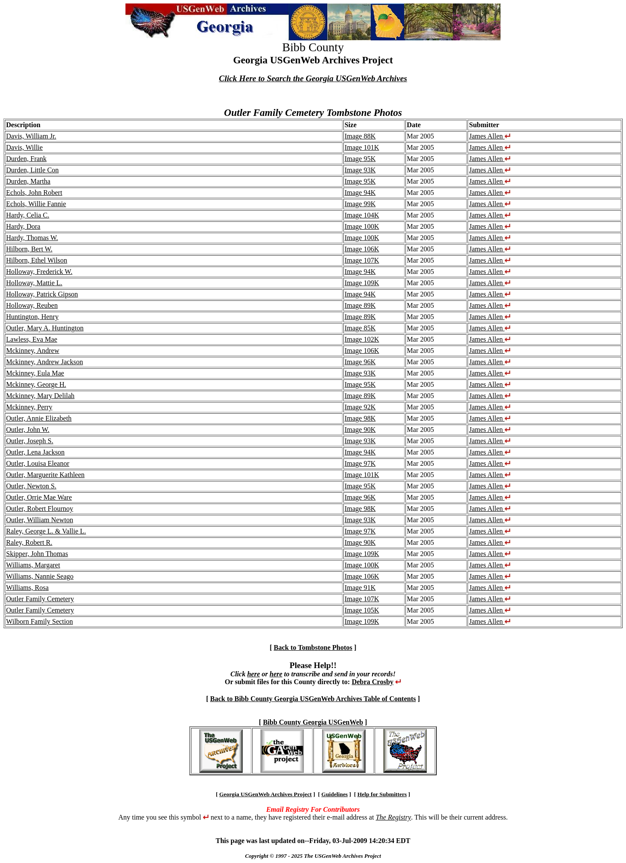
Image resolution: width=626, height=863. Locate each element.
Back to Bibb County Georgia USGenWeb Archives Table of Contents (313, 698)
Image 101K (362, 147)
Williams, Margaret (33, 565)
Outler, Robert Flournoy (39, 508)
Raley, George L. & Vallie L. (46, 531)
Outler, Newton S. (31, 486)
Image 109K (362, 283)
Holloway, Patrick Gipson (42, 294)
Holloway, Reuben (32, 305)
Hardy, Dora (23, 226)
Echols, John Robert (34, 192)
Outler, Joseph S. (29, 441)
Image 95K (360, 158)
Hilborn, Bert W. (29, 249)
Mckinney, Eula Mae (35, 373)
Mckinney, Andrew (32, 350)
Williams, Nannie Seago (39, 576)
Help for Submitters (382, 794)
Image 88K (360, 136)
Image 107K (362, 260)
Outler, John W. (27, 429)
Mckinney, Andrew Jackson (44, 362)
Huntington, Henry (32, 316)
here (253, 674)
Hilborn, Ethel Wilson (36, 260)
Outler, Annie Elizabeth (39, 418)
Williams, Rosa (27, 587)
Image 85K (360, 328)
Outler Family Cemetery (40, 599)
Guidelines (334, 794)
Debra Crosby (372, 681)
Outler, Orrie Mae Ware (39, 497)
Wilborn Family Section (39, 621)
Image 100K (362, 226)
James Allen (490, 136)
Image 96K (360, 362)
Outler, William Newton (39, 520)
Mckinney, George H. (36, 384)
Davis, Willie (24, 147)
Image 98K (360, 418)
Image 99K (360, 204)
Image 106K (362, 249)
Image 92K (360, 407)
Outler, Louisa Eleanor (37, 463)
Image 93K (360, 170)
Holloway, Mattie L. (34, 283)
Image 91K (360, 587)
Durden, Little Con (32, 170)
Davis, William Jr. (31, 136)
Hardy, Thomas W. (32, 237)
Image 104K (362, 215)
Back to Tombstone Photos (313, 647)
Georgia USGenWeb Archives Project (265, 794)
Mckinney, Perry (29, 407)
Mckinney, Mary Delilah (40, 395)
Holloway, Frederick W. (39, 271)
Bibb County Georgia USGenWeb (313, 722)
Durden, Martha (28, 181)
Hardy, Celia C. (27, 215)
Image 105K (362, 610)
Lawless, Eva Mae (31, 339)
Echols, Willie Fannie (36, 204)
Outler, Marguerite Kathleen (45, 474)
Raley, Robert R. (29, 542)
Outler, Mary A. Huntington (44, 328)
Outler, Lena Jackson (35, 452)
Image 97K (360, 463)
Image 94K (360, 192)
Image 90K (360, 429)
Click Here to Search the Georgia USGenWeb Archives (313, 78)
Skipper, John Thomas (37, 553)
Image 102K (362, 339)
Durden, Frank (26, 158)
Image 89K (360, 305)
